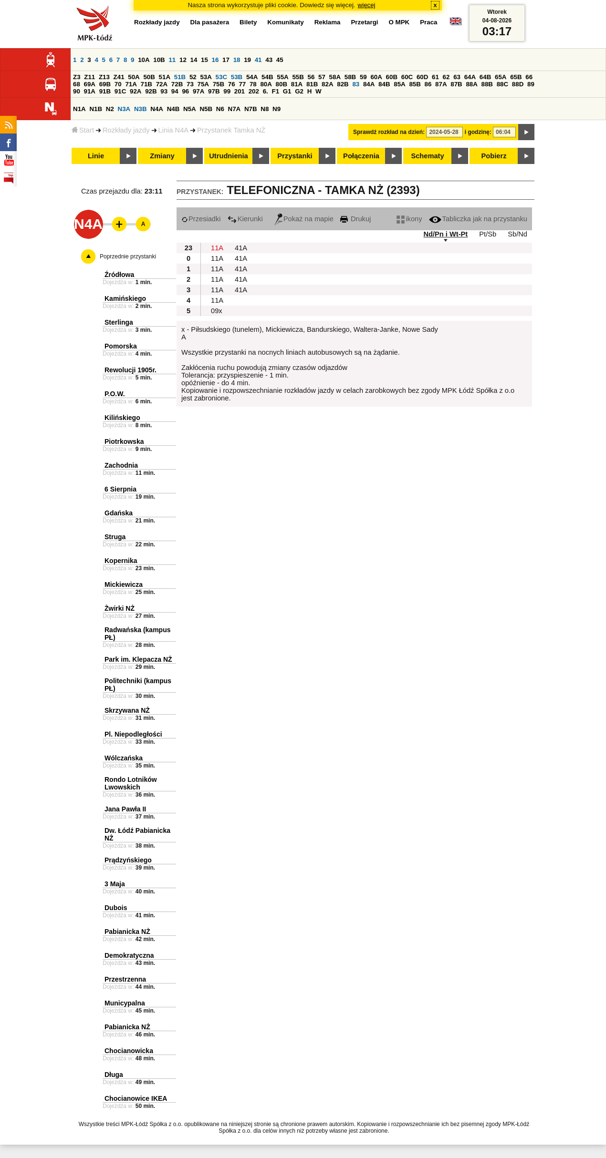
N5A (189, 109)
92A (135, 91)
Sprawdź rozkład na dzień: (389, 132)
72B (177, 84)
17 (226, 59)
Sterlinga (118, 322)
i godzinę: (478, 132)
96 (185, 91)
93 (163, 91)
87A (441, 84)
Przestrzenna (125, 979)
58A (335, 77)
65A (500, 77)
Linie (96, 156)
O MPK (399, 22)
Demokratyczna (129, 955)
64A (470, 77)
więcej (367, 5)
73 (190, 84)
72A (161, 84)
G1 (287, 91)
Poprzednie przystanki (128, 256)
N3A (124, 109)
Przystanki (294, 156)
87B (456, 84)
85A (399, 84)
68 (76, 84)
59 (363, 77)
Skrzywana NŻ (127, 710)
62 (446, 77)
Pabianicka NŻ (127, 931)
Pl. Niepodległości (133, 734)
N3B (140, 109)
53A (205, 77)
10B (159, 59)
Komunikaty (285, 22)
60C (407, 77)
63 (456, 77)
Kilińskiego (122, 417)
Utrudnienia (228, 156)
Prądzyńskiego (128, 860)
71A (130, 84)
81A (297, 84)
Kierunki (245, 219)
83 (355, 84)
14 (194, 59)
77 (242, 84)
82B (342, 84)
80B (281, 84)
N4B (173, 109)
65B (516, 77)
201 (239, 91)
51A (164, 77)
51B (180, 77)
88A (471, 84)
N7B (250, 109)
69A (89, 84)
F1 (275, 91)
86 (428, 84)
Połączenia (361, 156)
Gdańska (118, 513)
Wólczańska (123, 758)
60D (422, 77)
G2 (299, 91)
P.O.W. (114, 394)
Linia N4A (173, 130)
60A (376, 77)
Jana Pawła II (125, 809)
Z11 (89, 77)
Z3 (77, 77)
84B (384, 84)
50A (133, 77)
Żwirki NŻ (119, 608)
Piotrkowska (124, 441)
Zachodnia (121, 465)
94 (174, 91)
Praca (428, 22)
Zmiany (162, 156)
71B (146, 84)
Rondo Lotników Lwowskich (130, 783)
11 (172, 59)
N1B (95, 109)
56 (311, 77)
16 (215, 59)
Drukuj (355, 219)
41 (258, 59)
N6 (220, 109)
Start (83, 130)
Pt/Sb (487, 234)
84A (369, 84)
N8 (265, 109)
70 (118, 84)
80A (266, 84)
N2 (110, 109)
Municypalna (124, 1003)
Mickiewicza (123, 584)
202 (254, 91)
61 (435, 77)
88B (487, 84)
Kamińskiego (125, 298)
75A (203, 84)
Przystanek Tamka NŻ (231, 130)
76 (231, 84)
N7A (234, 109)
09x (216, 311)
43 (268, 59)
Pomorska (120, 346)
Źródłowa (119, 274)
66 (529, 77)
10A (143, 59)
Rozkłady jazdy (126, 130)
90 (76, 91)
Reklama (327, 22)
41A (241, 248)
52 (193, 77)
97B (213, 91)
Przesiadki (201, 219)
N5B (205, 109)
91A (89, 91)
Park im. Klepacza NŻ (138, 659)
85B (414, 84)
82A (327, 84)
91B (105, 91)
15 (204, 59)
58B (350, 77)
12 (183, 59)
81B (312, 84)
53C (221, 77)
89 (530, 84)
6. (265, 91)
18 (236, 59)
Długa (113, 1074)
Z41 (119, 77)
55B (297, 77)
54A (252, 77)
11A (217, 248)
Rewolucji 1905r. (130, 370)
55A (282, 77)
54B (267, 77)
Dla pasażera (210, 22)
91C (120, 91)
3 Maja (114, 884)
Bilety (248, 22)
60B (391, 77)
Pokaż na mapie (304, 219)
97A (198, 91)
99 (226, 91)
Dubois (115, 908)
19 (247, 59)
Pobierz (494, 156)
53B (236, 77)
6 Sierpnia (120, 489)
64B (485, 77)
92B (151, 91)
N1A (79, 109)
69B (105, 84)
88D (517, 84)
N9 (276, 109)
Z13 (104, 77)
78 (253, 84)
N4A (156, 109)
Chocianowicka (128, 1051)
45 (279, 59)
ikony (409, 219)
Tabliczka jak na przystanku (478, 219)
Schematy (427, 156)
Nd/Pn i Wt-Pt (445, 234)
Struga (114, 537)
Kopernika (120, 560)
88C (502, 84)
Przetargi (364, 22)
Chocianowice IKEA (135, 1098)
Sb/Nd (517, 234)
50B (149, 77)
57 (321, 77)
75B (218, 84)
